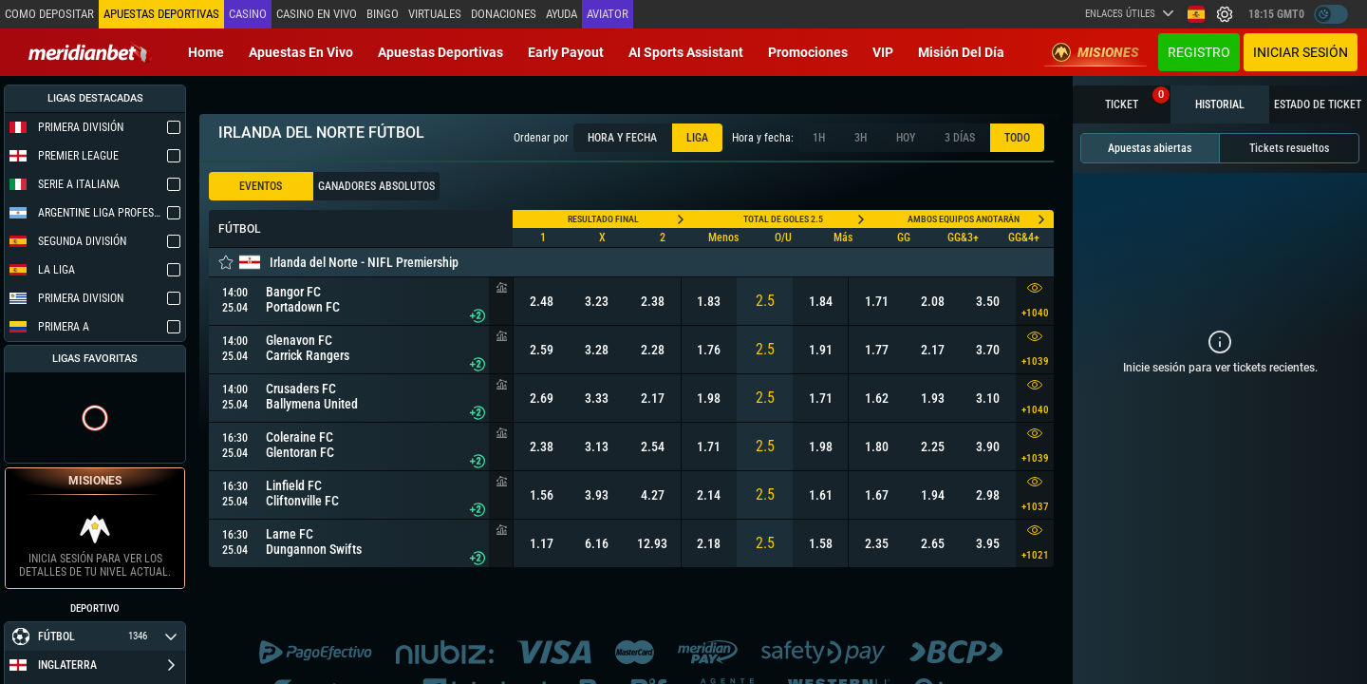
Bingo (382, 14)
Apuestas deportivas (440, 52)
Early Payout (566, 52)
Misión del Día (961, 52)
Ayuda (561, 14)
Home (206, 52)
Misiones (1095, 52)
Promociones (808, 52)
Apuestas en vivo (301, 52)
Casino (248, 14)
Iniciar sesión (1300, 52)
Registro (1199, 52)
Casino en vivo (316, 14)
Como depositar (49, 14)
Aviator (607, 14)
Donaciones (503, 14)
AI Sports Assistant (685, 52)
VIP (882, 52)
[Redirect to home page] (90, 52)
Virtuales (434, 14)
